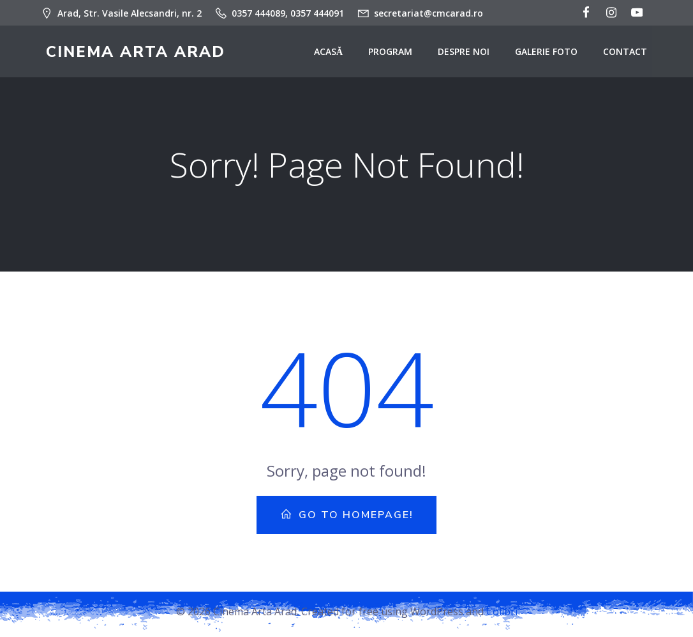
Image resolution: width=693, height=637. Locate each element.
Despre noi (469, 55)
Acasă (334, 55)
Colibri (502, 618)
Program (396, 55)
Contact (631, 55)
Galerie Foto (552, 55)
